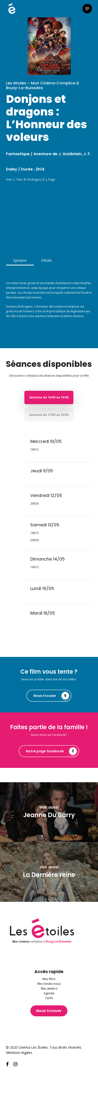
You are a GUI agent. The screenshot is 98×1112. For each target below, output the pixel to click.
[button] (87, 8)
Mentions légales (19, 1052)
